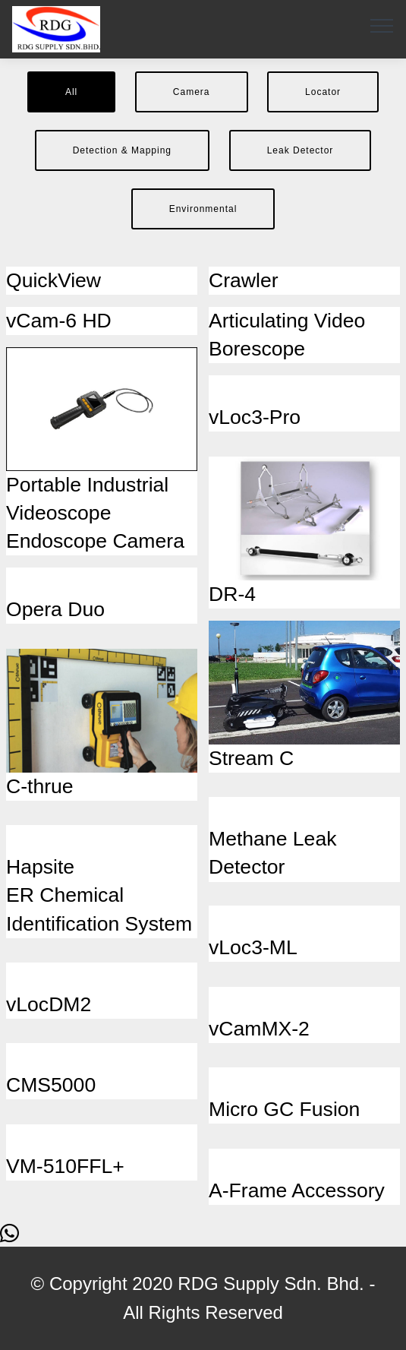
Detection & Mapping (122, 150)
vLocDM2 (48, 1004)
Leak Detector (300, 150)
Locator (323, 92)
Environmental (203, 209)
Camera (191, 92)
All (71, 92)
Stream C (251, 758)
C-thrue (40, 786)
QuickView (53, 280)
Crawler (244, 280)
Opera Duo (55, 609)
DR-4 (232, 594)
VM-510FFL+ (65, 1166)
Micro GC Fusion (284, 1109)
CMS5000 (51, 1084)
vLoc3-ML (253, 947)
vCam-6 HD (59, 320)
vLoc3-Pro (255, 417)
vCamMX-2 (259, 1028)
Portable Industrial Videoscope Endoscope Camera (95, 512)
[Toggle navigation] (382, 25)
